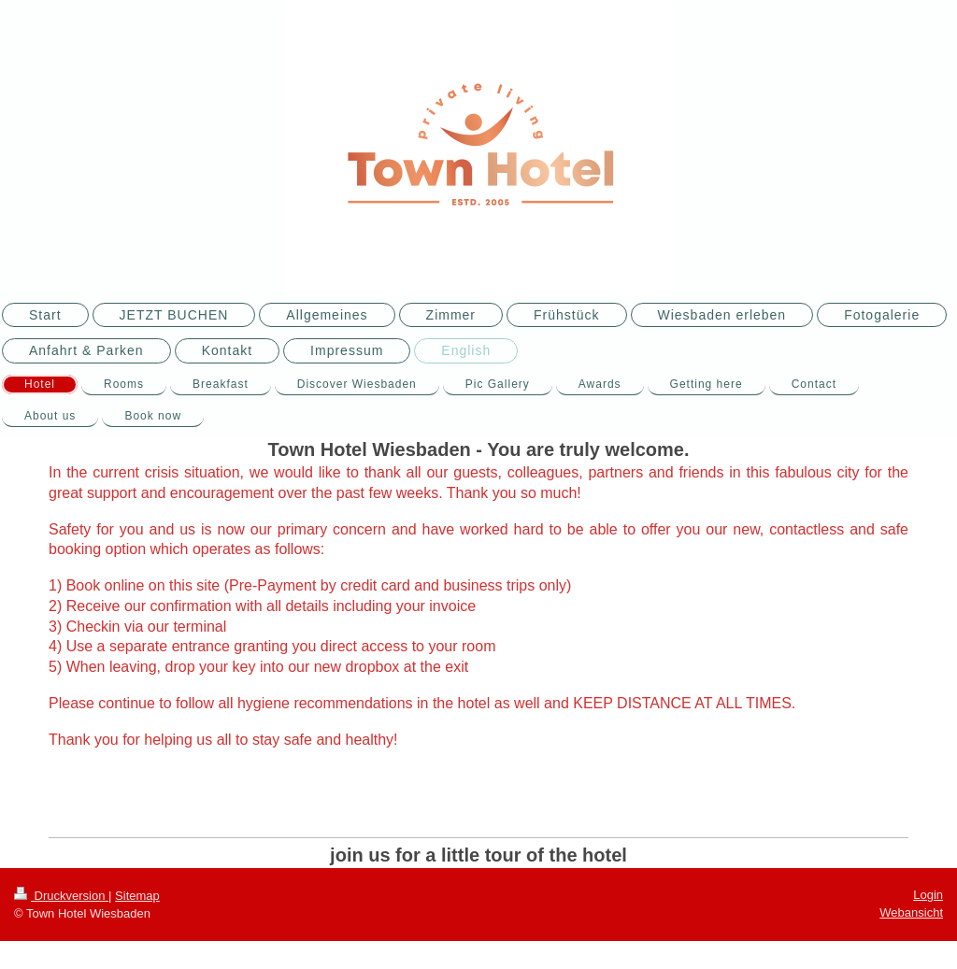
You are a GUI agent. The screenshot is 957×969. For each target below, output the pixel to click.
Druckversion (61, 896)
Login (928, 895)
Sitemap (137, 896)
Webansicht (911, 912)
